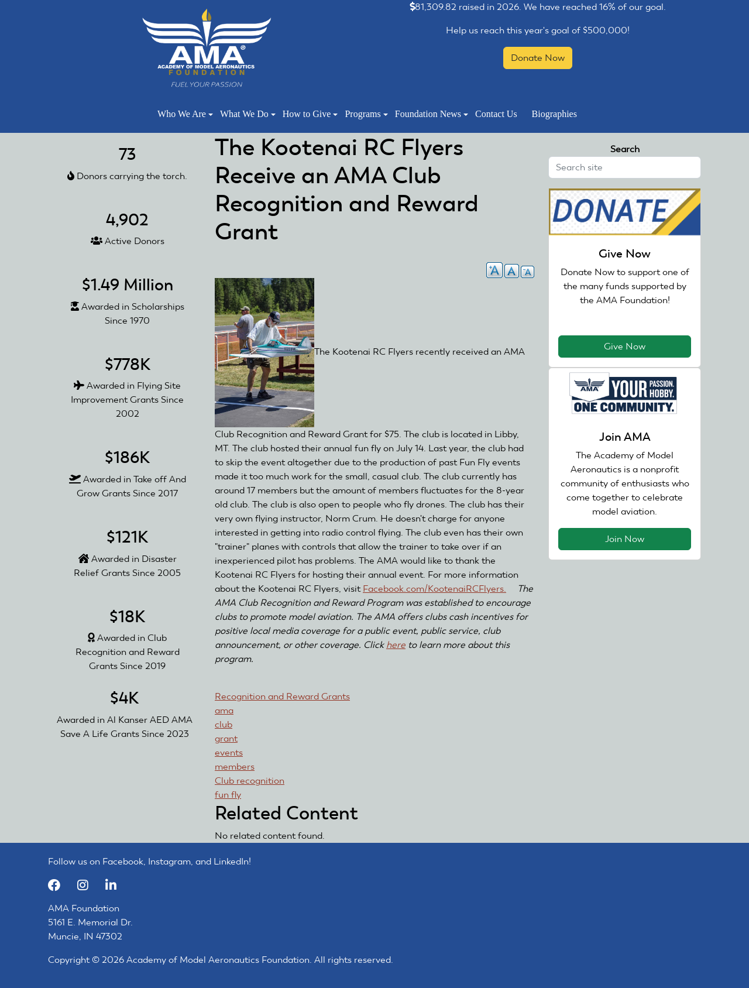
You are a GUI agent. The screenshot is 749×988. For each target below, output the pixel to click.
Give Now (624, 346)
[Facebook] (59, 884)
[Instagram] (88, 884)
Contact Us (496, 114)
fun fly (228, 794)
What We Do (248, 114)
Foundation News (431, 114)
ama (224, 710)
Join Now (624, 538)
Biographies (554, 114)
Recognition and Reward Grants (282, 696)
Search (625, 149)
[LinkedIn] (115, 884)
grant (226, 738)
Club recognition (249, 780)
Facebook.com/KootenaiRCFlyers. (439, 588)
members (235, 766)
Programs (366, 114)
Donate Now (538, 57)
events (229, 752)
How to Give (310, 114)
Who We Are (185, 114)
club (223, 724)
